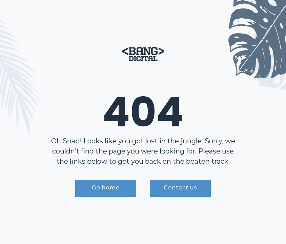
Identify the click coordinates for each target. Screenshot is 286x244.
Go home (106, 187)
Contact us (180, 187)
